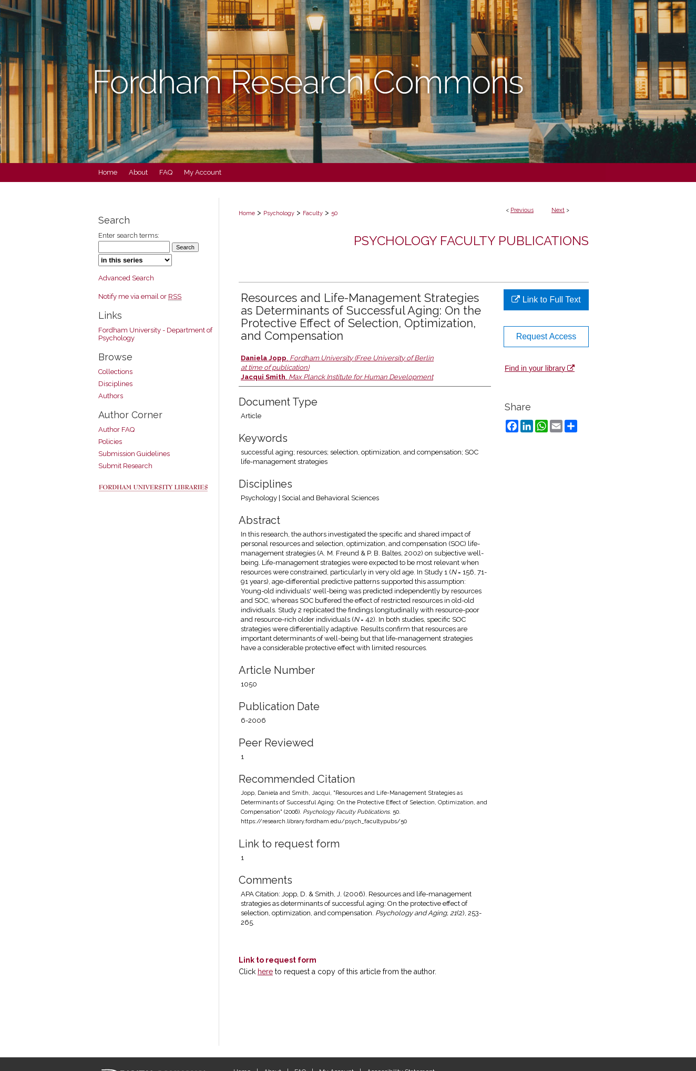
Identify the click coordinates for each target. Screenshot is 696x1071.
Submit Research (125, 466)
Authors (110, 396)
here (265, 971)
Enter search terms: (128, 235)
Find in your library (540, 368)
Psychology (278, 213)
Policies (110, 442)
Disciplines (115, 384)
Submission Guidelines (134, 454)
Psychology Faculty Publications (471, 240)
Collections (115, 372)
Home (247, 213)
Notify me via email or (139, 296)
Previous (522, 210)
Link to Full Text (545, 299)
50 (334, 213)
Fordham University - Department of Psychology (155, 334)
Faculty (313, 213)
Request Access (546, 336)
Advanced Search (126, 278)
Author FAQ (116, 429)
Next (558, 210)
